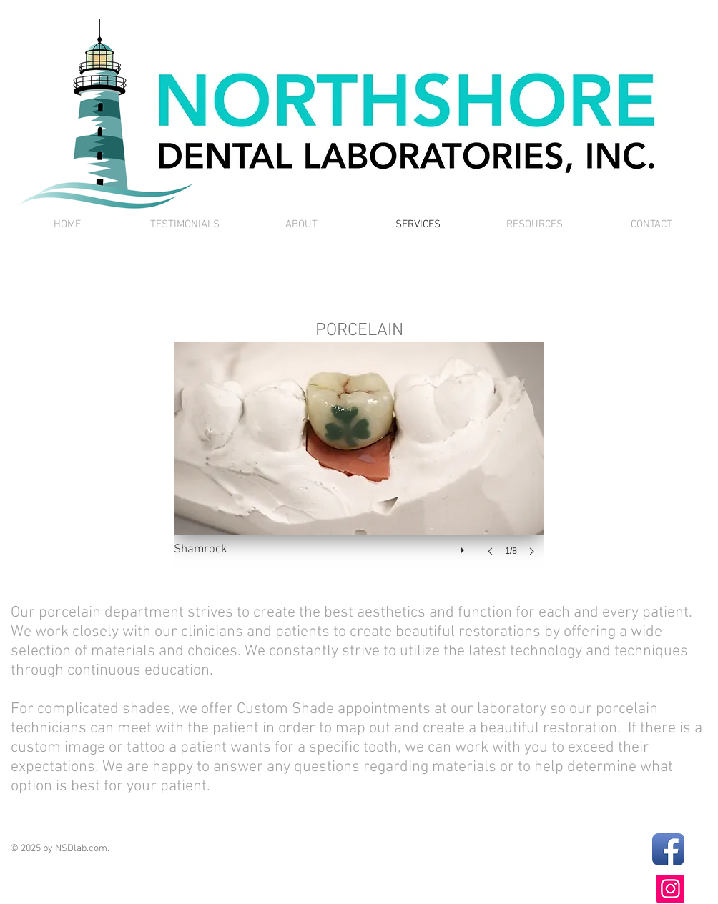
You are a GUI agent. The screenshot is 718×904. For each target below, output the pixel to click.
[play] (464, 546)
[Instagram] (670, 889)
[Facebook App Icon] (668, 849)
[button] (359, 463)
